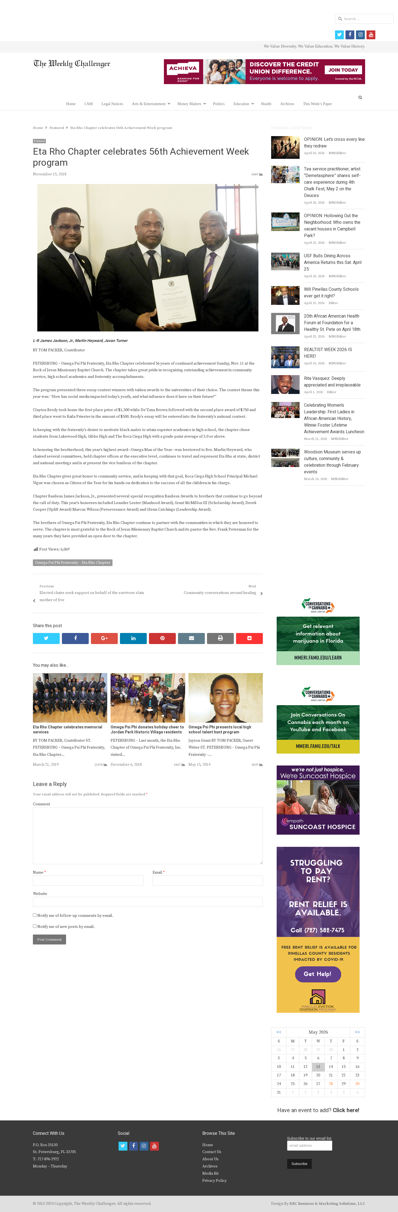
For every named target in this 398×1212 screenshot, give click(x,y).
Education (241, 104)
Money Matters (189, 104)
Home (70, 104)
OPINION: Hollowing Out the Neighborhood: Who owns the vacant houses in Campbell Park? (332, 225)
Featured (39, 141)
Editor (333, 303)
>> (357, 1032)
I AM (88, 104)
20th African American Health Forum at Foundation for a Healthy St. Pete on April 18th (332, 323)
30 (357, 1083)
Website (40, 893)
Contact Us (211, 1151)
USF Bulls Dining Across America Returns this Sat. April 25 (333, 262)
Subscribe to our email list (309, 1138)
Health (266, 104)
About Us (210, 1159)
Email (159, 872)
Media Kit (210, 1173)
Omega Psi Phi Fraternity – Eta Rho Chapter (72, 562)
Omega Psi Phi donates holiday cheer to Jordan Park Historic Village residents (147, 729)
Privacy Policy (214, 1180)
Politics (219, 104)
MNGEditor (337, 153)
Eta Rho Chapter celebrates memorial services (67, 729)
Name (39, 872)
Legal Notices (112, 104)
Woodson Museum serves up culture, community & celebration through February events (332, 462)
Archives (287, 104)
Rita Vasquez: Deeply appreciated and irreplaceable (332, 381)
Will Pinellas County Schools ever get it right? (331, 292)
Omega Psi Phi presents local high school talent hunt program (219, 729)
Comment (41, 804)
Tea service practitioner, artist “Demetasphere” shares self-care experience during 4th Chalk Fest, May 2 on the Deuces (332, 182)
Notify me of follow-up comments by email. (75, 915)
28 (331, 1083)
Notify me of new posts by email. (66, 926)
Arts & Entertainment (149, 104)
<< (278, 1032)
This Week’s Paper (317, 104)
